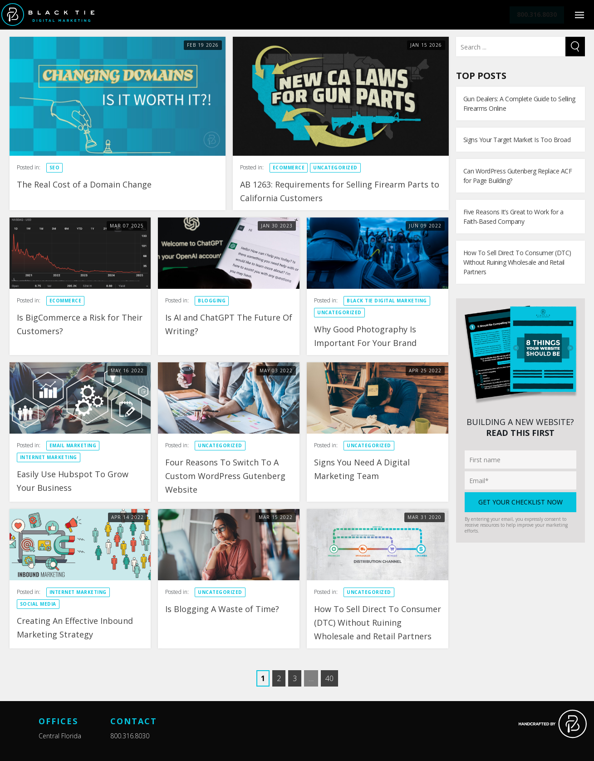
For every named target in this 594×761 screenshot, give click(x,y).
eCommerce (289, 167)
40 (329, 678)
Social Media (38, 604)
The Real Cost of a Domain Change (84, 184)
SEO (54, 167)
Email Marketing (73, 445)
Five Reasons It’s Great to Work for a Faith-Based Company (513, 217)
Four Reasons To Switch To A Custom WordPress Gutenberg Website (225, 476)
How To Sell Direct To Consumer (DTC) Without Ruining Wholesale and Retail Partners (377, 622)
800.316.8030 (129, 735)
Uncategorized (335, 167)
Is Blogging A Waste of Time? (223, 608)
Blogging (212, 300)
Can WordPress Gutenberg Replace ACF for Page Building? (517, 176)
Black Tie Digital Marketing (387, 300)
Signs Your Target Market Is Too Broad (517, 139)
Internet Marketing (48, 457)
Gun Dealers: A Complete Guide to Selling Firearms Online (519, 103)
